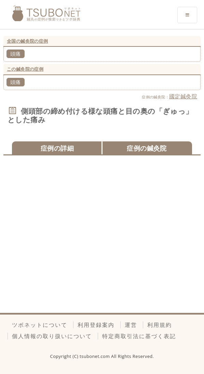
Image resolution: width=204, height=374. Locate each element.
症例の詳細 (57, 148)
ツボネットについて (39, 325)
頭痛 (15, 53)
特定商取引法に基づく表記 (139, 336)
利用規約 (159, 325)
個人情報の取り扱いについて (52, 336)
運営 (131, 325)
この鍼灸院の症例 (25, 69)
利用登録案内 (96, 325)
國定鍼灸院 (183, 96)
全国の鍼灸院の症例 (27, 41)
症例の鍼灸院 (146, 148)
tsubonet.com (95, 356)
